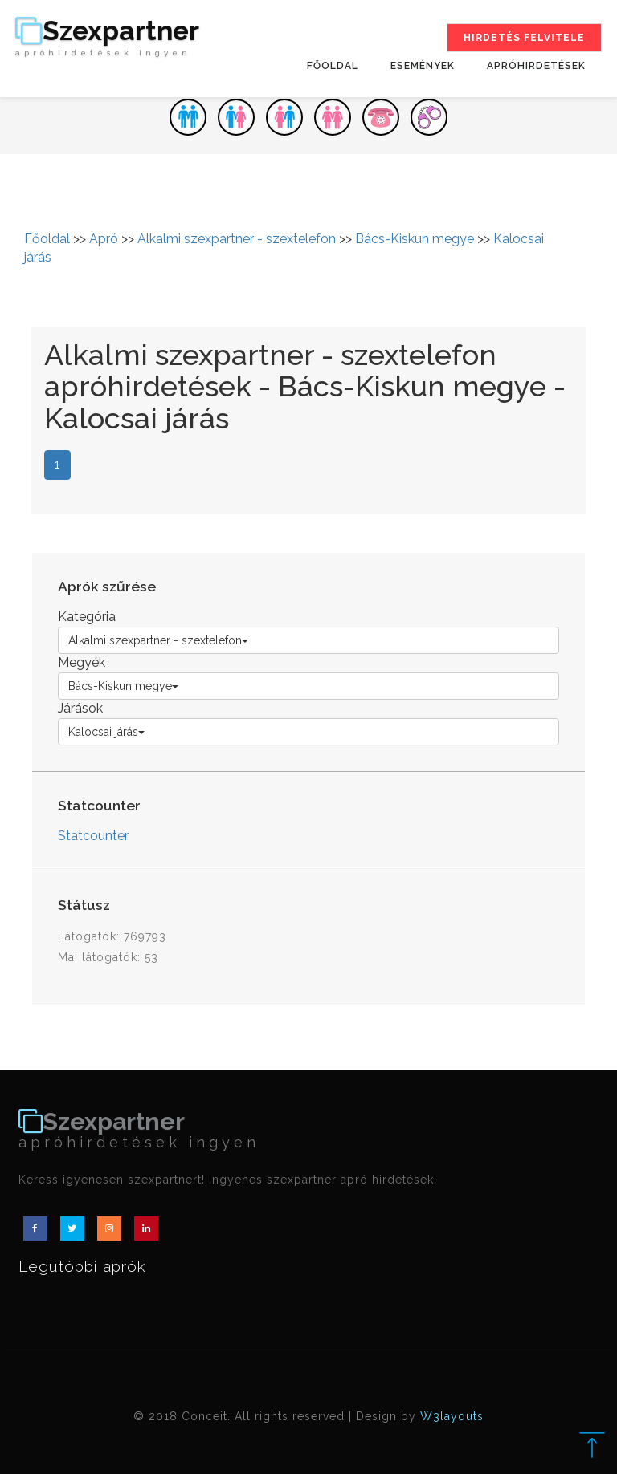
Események (422, 65)
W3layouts (452, 1416)
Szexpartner (107, 38)
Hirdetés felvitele (524, 37)
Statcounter (93, 835)
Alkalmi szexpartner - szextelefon (236, 238)
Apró (103, 238)
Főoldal (332, 65)
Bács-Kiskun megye (414, 238)
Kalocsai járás (106, 731)
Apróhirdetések (536, 65)
